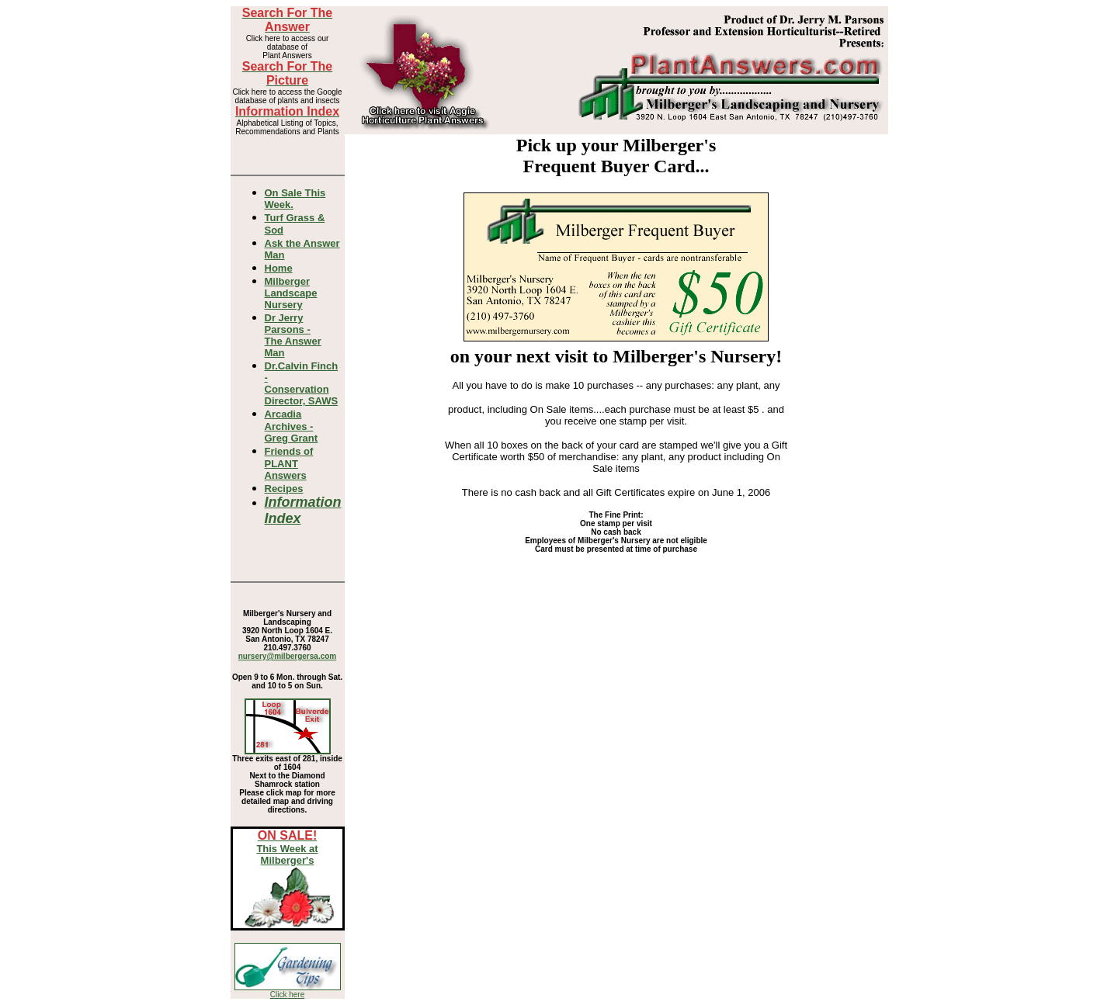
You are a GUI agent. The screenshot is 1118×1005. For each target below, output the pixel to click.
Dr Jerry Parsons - (293, 335)
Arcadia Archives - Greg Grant (291, 426)
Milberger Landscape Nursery (291, 293)
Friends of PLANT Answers (289, 463)
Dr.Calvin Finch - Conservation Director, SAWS (302, 383)
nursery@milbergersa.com (287, 656)
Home (279, 268)
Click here (287, 994)
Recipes (284, 488)
